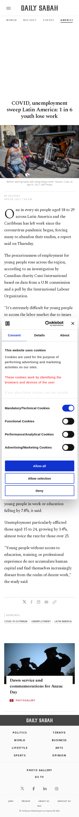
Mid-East (30, 20)
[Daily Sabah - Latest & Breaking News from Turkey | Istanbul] (39, 8)
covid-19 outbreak (16, 621)
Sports (20, 755)
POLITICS (20, 732)
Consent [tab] (14, 335)
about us (44, 801)
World (11, 20)
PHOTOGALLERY (25, 700)
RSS (39, 806)
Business (59, 740)
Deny (39, 490)
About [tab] (64, 335)
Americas (67, 20)
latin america (63, 621)
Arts (59, 748)
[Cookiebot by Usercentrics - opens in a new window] (47, 323)
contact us (64, 801)
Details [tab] (39, 335)
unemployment (41, 621)
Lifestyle (20, 748)
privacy (26, 801)
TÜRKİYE (59, 732)
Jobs (10, 801)
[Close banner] (72, 323)
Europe (48, 20)
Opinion (59, 755)
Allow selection (39, 478)
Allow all (39, 466)
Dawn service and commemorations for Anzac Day (36, 686)
